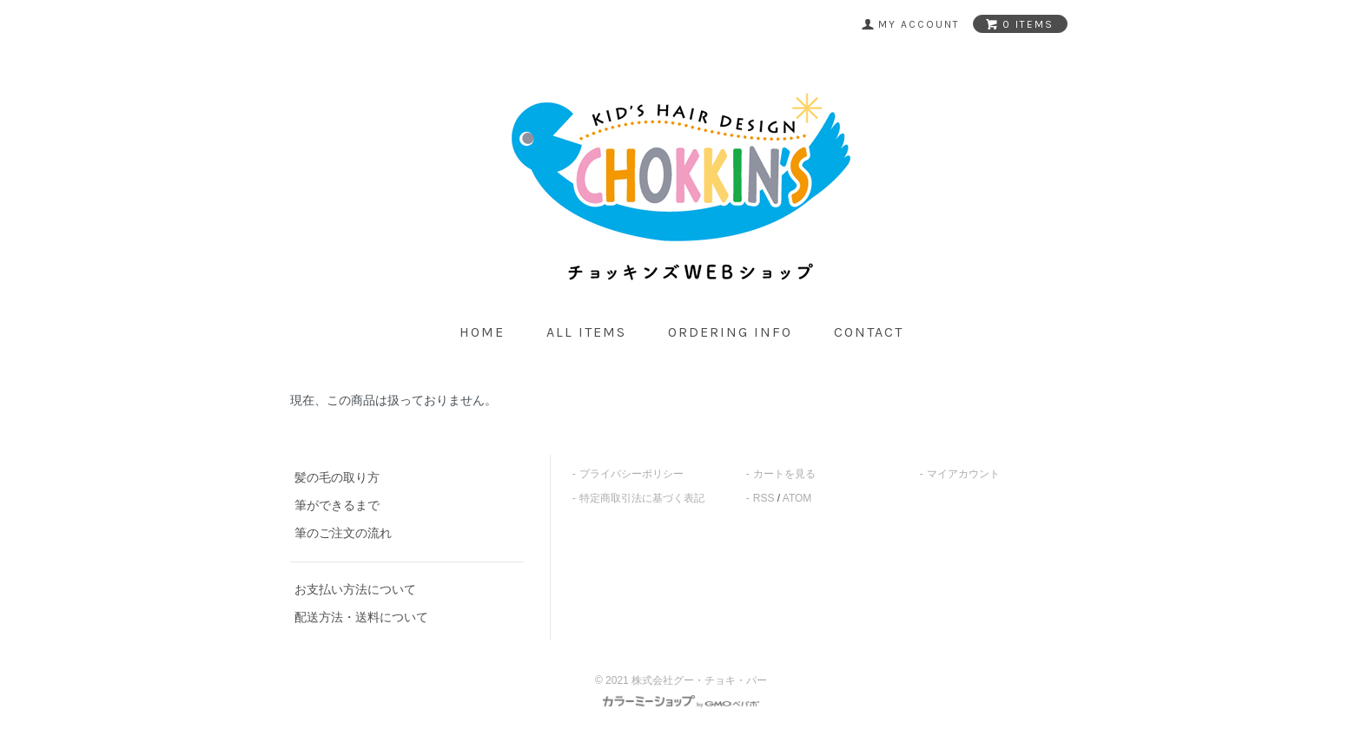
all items (586, 332)
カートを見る (784, 474)
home (482, 332)
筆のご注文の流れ (343, 533)
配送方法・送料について (361, 617)
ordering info (730, 332)
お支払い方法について (355, 589)
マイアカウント (963, 474)
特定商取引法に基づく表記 (641, 498)
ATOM (797, 498)
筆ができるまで (337, 505)
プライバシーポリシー (631, 474)
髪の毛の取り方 (337, 477)
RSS (764, 498)
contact (868, 332)
